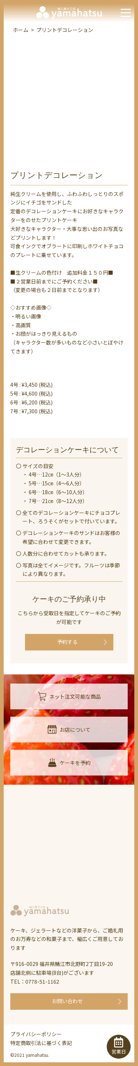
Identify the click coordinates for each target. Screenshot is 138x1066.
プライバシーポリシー (36, 1034)
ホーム (20, 29)
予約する (67, 641)
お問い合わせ (67, 1001)
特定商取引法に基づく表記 (41, 1043)
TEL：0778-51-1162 (34, 981)
